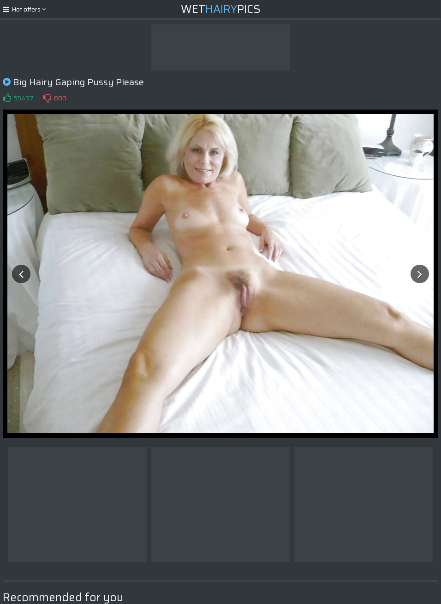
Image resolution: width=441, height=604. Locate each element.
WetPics (221, 9)
